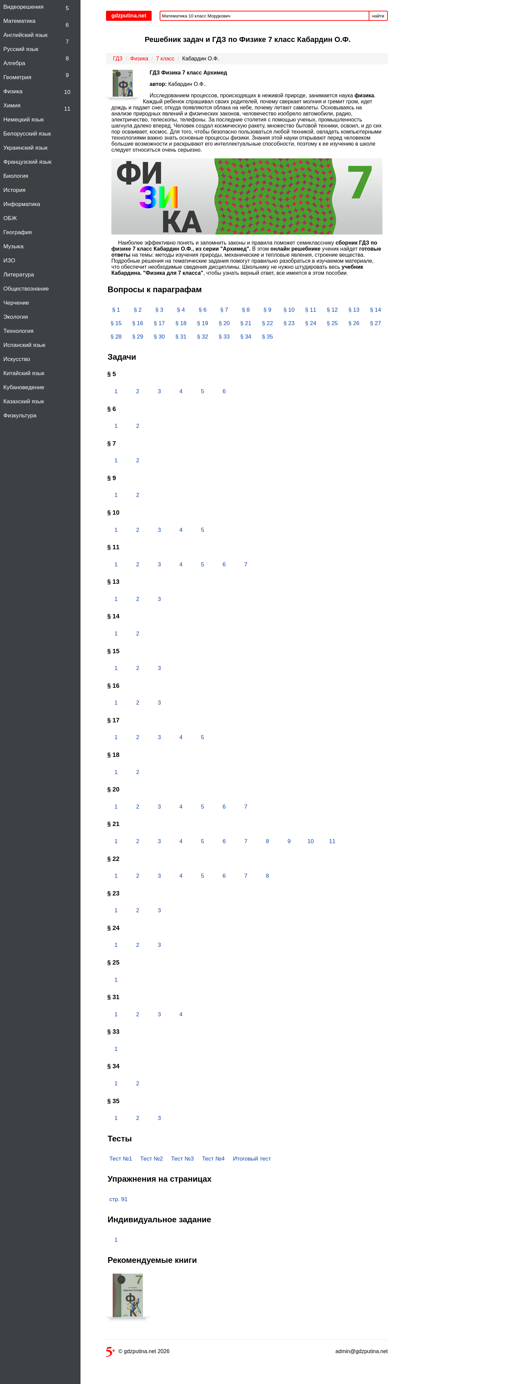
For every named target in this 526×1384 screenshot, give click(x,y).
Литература (18, 274)
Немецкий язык (23, 119)
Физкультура (20, 415)
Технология (18, 331)
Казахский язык (23, 401)
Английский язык (25, 35)
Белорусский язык (27, 134)
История (14, 190)
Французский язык (27, 162)
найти (378, 15)
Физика (12, 91)
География (17, 232)
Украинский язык (25, 148)
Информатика (21, 204)
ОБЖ (10, 218)
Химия (11, 105)
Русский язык (20, 49)
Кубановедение (23, 387)
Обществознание (26, 289)
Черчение (16, 303)
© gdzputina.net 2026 (137, 1352)
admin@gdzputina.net (361, 1351)
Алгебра (14, 63)
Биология (15, 176)
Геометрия (17, 77)
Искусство (16, 359)
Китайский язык (23, 373)
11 (67, 109)
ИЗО (9, 260)
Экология (15, 317)
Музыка (13, 246)
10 (67, 92)
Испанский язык (24, 345)
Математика (19, 21)
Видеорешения (23, 7)
